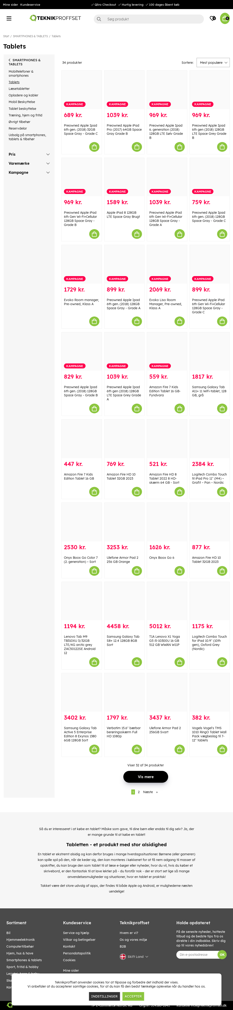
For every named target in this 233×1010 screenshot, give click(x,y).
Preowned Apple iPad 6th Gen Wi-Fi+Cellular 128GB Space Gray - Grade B (80, 219)
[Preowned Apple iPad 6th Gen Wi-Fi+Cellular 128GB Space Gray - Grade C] (210, 264)
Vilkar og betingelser (79, 940)
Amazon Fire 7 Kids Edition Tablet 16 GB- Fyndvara (165, 391)
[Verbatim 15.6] (124, 692)
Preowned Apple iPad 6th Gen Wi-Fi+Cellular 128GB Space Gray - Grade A (165, 219)
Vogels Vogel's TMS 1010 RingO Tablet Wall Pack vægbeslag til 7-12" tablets (209, 734)
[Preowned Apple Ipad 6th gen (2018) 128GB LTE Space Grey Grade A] (124, 351)
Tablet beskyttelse (22, 109)
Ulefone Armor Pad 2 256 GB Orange (122, 560)
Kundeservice (30, 4)
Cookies (69, 960)
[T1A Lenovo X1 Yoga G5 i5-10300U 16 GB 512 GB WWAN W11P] (167, 601)
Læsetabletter (19, 89)
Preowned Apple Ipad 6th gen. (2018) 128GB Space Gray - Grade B (81, 391)
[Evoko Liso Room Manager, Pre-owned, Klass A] (167, 264)
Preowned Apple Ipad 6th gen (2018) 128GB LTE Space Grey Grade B (209, 131)
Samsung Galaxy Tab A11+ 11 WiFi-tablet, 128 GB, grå (209, 391)
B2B (123, 946)
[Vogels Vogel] (210, 692)
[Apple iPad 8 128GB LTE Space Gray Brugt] (124, 177)
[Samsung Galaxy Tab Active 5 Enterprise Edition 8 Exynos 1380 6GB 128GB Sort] (82, 692)
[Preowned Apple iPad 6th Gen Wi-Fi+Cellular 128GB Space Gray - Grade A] (167, 177)
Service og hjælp (76, 933)
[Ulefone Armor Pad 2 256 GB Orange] (124, 522)
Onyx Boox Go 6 (161, 558)
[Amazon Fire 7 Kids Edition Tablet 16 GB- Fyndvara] (167, 351)
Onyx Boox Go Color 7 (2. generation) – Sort (81, 560)
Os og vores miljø (133, 940)
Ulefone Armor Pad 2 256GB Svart (165, 730)
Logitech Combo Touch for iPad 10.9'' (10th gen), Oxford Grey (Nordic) (209, 643)
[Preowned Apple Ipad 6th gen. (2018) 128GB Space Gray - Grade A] (124, 264)
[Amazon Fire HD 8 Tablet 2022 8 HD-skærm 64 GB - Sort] (167, 438)
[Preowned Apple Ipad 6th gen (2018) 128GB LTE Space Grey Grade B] (210, 90)
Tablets (56, 36)
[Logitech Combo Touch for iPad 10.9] (210, 601)
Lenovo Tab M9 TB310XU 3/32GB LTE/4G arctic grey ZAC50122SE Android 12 (80, 645)
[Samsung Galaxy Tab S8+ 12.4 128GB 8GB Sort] (124, 601)
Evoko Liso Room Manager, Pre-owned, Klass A (165, 304)
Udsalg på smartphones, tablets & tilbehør (27, 137)
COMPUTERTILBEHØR (20, 946)
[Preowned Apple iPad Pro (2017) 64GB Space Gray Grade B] (124, 90)
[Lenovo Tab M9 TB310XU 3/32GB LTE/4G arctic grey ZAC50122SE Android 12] (82, 601)
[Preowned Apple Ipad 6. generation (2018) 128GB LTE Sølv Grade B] (167, 90)
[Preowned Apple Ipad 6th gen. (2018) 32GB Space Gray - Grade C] (82, 90)
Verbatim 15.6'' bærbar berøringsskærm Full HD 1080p (124, 732)
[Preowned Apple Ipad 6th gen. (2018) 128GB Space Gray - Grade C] (210, 177)
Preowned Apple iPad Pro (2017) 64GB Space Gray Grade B (124, 129)
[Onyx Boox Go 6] (167, 522)
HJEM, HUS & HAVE (19, 953)
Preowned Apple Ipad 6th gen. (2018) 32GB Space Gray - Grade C (81, 129)
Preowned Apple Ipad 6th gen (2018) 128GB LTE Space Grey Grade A (124, 393)
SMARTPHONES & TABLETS (30, 36)
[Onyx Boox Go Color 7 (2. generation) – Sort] (82, 522)
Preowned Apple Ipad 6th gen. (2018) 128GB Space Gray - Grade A (123, 304)
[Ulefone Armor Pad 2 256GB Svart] (167, 692)
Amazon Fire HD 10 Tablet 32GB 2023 (121, 476)
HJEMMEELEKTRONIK (20, 940)
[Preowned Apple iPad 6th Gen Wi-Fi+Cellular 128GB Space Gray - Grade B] (82, 177)
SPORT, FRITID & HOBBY (22, 967)
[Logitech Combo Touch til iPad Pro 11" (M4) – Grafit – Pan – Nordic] (210, 438)
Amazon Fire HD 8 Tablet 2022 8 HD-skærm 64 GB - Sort (164, 478)
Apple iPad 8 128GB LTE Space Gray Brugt (123, 215)
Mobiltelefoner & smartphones (21, 73)
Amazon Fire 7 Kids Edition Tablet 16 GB (79, 476)
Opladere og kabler (23, 95)
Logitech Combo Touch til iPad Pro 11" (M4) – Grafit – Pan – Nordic (209, 478)
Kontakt (69, 946)
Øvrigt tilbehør (19, 122)
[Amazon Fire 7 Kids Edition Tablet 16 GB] (82, 438)
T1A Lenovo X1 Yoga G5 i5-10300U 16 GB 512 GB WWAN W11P (164, 641)
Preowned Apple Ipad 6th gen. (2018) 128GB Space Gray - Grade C (209, 217)
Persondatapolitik (77, 953)
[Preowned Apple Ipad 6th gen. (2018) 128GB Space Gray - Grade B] (82, 351)
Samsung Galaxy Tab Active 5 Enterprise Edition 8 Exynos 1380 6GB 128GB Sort (80, 734)
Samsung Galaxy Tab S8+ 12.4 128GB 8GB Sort (123, 641)
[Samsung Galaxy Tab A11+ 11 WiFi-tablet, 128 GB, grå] (210, 351)
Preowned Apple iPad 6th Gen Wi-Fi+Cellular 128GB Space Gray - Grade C (208, 306)
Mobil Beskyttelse (22, 102)
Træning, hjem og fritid (25, 115)
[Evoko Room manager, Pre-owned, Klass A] (82, 264)
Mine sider (10, 4)
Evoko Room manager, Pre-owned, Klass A (81, 302)
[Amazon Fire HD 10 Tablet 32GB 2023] (124, 438)
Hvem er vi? (129, 933)
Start (6, 36)
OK (222, 955)
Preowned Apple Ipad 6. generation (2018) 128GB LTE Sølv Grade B (166, 131)
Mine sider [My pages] (71, 970)
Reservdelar (18, 128)
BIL (8, 933)
